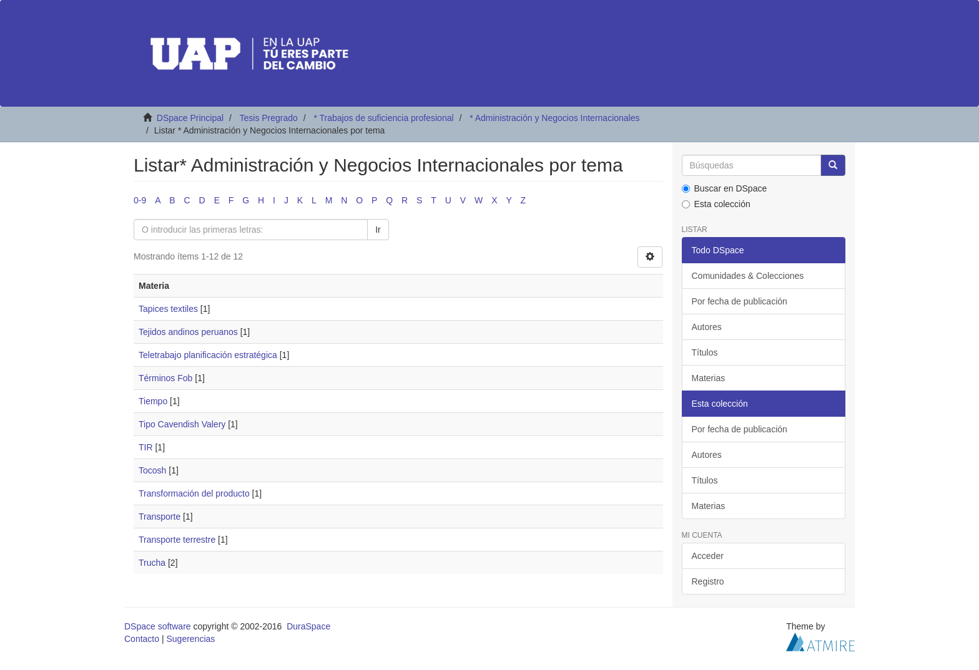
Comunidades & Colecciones (748, 276)
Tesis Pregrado (268, 118)
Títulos (705, 352)
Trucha (152, 563)
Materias (709, 378)
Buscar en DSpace (724, 188)
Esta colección (716, 204)
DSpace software (157, 626)
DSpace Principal (190, 118)
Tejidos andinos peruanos (188, 332)
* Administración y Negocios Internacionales (554, 118)
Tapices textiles (168, 309)
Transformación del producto (194, 493)
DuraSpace (308, 626)
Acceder (708, 556)
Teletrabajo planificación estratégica (208, 355)
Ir (378, 230)
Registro (708, 581)
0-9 (140, 200)
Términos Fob (165, 378)
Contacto (141, 639)
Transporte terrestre (177, 540)
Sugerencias (190, 639)
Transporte (159, 517)
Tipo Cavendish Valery (182, 424)
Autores (707, 327)
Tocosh (152, 470)
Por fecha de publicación (739, 301)
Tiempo (153, 401)
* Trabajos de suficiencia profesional (383, 118)
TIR (146, 447)
